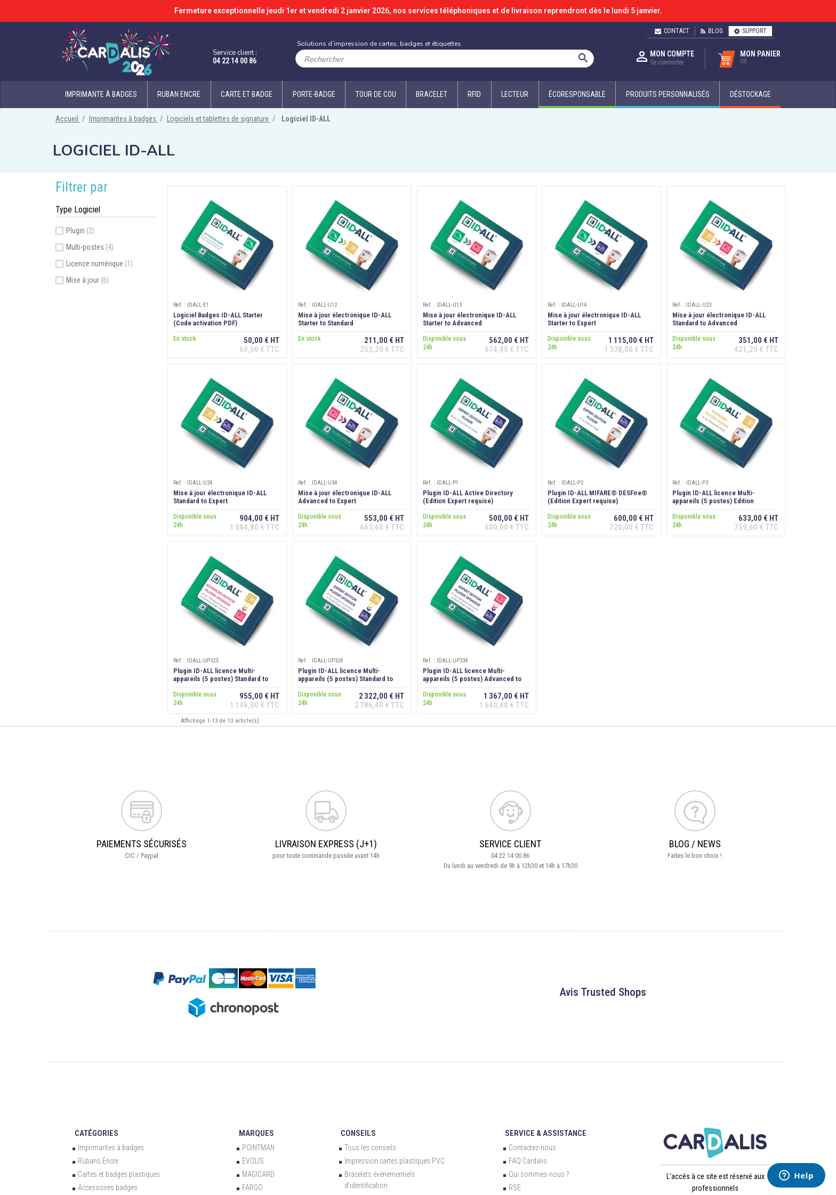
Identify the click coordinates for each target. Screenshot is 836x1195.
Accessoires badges (108, 1187)
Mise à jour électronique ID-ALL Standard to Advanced (719, 319)
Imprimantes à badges (111, 1147)
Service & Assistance (545, 1133)
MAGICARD (258, 1174)
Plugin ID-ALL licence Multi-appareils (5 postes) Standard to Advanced (220, 679)
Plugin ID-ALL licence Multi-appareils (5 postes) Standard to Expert (345, 679)
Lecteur (514, 94)
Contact (672, 31)
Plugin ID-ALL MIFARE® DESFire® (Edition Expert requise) (597, 497)
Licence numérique (99, 263)
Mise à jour (87, 280)
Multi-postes (90, 247)
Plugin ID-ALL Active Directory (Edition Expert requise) (468, 497)
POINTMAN (258, 1147)
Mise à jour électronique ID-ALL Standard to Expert (220, 497)
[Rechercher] (444, 59)
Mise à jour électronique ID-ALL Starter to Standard (344, 319)
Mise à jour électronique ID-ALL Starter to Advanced (469, 319)
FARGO (252, 1187)
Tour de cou (376, 94)
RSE (515, 1187)
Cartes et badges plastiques (119, 1174)
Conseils (358, 1133)
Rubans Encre (98, 1161)
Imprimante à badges (101, 94)
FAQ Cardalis (528, 1161)
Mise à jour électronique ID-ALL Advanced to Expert (344, 497)
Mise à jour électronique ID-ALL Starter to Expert (594, 319)
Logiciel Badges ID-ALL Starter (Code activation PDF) (218, 319)
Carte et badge (246, 94)
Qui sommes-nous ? (539, 1174)
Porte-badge (314, 94)
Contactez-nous (532, 1147)
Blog (712, 31)
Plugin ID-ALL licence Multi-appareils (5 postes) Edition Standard (713, 501)
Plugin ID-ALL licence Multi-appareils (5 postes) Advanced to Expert (472, 679)
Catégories (96, 1133)
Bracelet (431, 94)
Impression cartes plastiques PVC (394, 1161)
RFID (474, 94)
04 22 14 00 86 (234, 60)
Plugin (80, 230)
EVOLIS (253, 1161)
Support (750, 31)
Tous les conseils (370, 1147)
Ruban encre (178, 94)
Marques (256, 1133)
